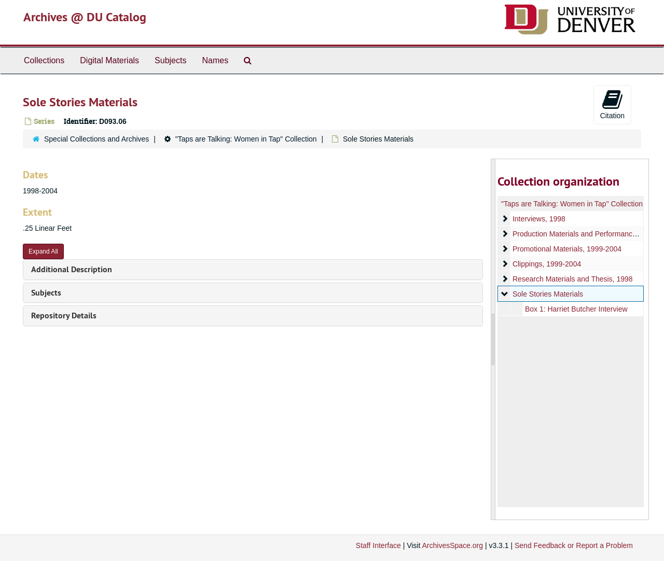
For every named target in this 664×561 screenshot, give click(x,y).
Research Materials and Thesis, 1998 (572, 279)
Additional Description (71, 269)
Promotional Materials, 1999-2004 (566, 249)
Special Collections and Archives (96, 139)
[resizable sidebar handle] (493, 339)
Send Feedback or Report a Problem (574, 545)
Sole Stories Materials (547, 294)
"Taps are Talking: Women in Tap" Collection (246, 139)
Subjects (170, 60)
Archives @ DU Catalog (84, 17)
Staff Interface (378, 545)
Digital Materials (109, 60)
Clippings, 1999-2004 (546, 264)
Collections (44, 60)
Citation (612, 104)
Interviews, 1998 (538, 219)
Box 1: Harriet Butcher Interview (575, 309)
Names (215, 60)
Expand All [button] (43, 251)
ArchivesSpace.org (452, 545)
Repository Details (63, 315)
